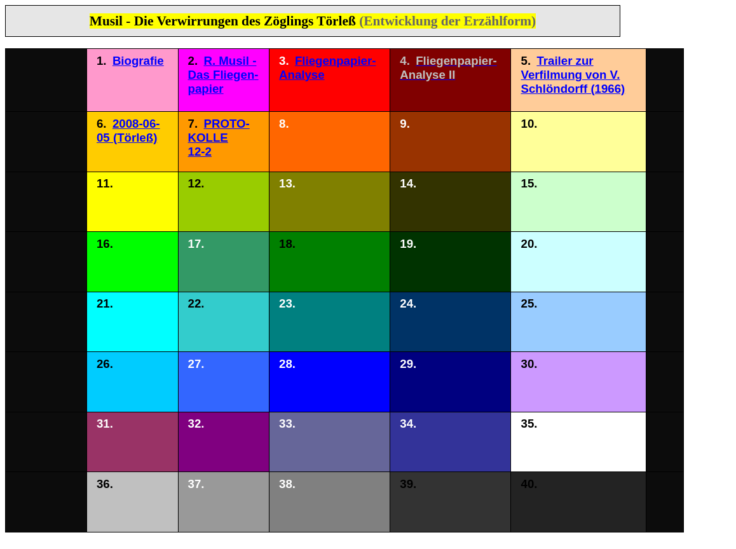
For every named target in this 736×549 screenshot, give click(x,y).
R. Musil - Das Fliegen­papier (223, 74)
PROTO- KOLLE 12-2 (219, 137)
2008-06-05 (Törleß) (128, 130)
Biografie (138, 60)
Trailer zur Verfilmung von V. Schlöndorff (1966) (573, 74)
